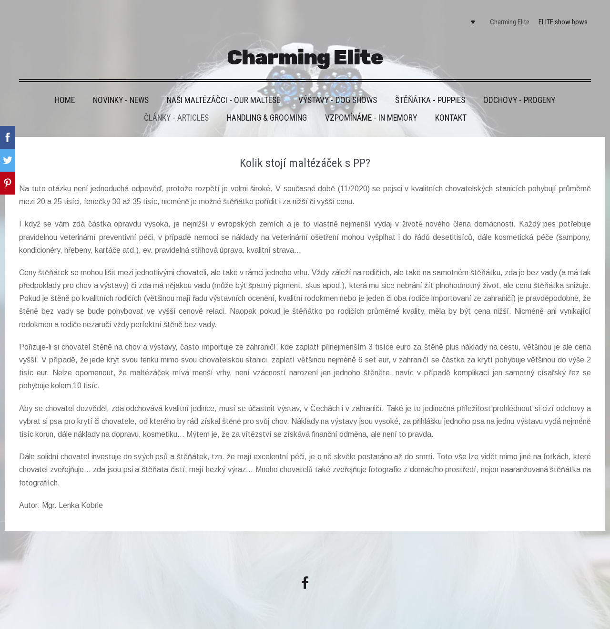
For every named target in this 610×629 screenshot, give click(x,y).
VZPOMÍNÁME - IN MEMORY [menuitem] (371, 118)
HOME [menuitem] (65, 100)
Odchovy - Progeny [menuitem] (519, 100)
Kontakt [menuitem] (451, 118)
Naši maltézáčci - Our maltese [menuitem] (223, 100)
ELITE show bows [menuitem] (563, 22)
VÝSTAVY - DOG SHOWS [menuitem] (337, 100)
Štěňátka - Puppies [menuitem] (430, 100)
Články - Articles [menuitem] (176, 118)
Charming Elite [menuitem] (509, 22)
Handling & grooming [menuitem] (267, 118)
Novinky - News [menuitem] (121, 100)
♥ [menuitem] (473, 22)
